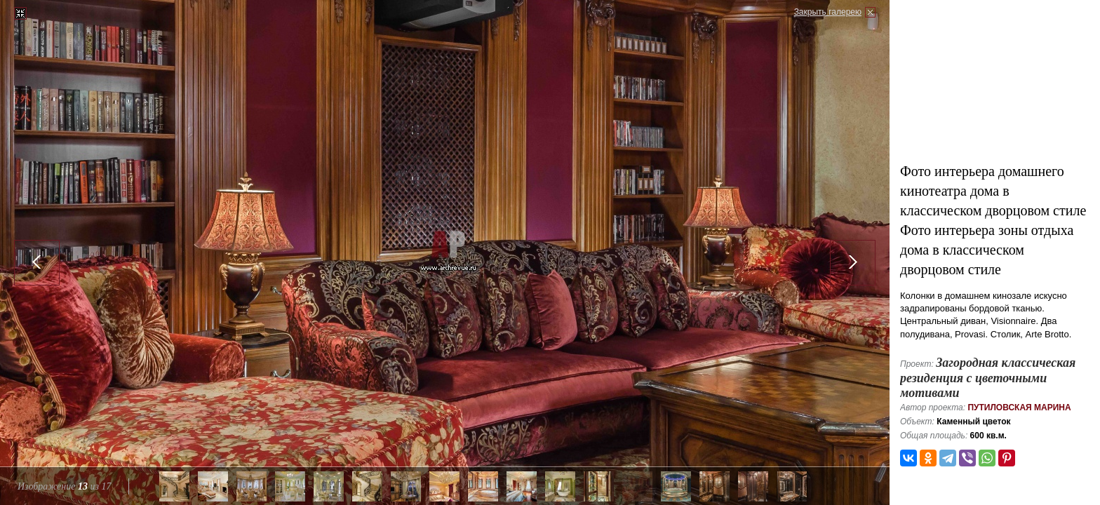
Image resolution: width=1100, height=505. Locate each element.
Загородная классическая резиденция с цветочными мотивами (987, 378)
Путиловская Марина (1019, 407)
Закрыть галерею (827, 12)
